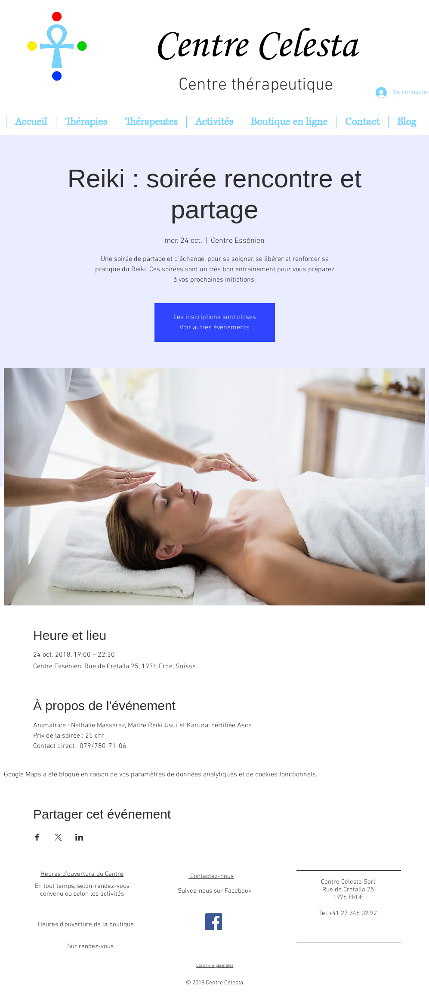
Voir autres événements (214, 327)
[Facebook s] (213, 921)
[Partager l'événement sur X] (58, 837)
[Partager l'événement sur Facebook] (37, 837)
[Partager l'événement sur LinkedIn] (79, 837)
